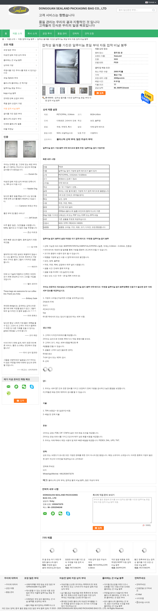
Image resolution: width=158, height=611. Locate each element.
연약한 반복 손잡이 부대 (14, 98)
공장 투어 (47, 33)
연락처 (76, 33)
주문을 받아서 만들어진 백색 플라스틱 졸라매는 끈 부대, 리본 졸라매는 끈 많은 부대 (116, 595)
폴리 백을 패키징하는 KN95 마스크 (40, 605)
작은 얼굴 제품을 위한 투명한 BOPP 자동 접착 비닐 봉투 (121, 562)
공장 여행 (10, 588)
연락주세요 (141, 584)
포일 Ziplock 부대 (11, 78)
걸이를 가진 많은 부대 (13, 114)
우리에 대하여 (12, 584)
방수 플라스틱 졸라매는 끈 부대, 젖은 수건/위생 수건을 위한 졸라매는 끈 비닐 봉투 (116, 603)
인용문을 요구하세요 (144, 589)
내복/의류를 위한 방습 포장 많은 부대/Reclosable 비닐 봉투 (40, 585)
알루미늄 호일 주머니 (12, 88)
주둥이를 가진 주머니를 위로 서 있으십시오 (20, 71)
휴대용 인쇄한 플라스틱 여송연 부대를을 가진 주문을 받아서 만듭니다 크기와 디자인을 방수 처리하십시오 (79, 603)
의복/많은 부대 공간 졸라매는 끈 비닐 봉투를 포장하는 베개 (40, 600)
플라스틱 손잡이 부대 (12, 119)
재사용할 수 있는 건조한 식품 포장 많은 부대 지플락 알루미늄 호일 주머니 (40, 592)
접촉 (102, 93)
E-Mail (139, 594)
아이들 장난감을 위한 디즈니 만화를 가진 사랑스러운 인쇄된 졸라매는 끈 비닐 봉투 (117, 586)
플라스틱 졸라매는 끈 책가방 (15, 83)
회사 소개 (32, 33)
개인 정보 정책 (8, 608)
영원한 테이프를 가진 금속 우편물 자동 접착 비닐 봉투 (75, 562)
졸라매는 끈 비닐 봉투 (13, 60)
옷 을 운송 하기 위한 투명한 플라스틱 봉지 (51, 560)
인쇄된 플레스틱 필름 (12, 124)
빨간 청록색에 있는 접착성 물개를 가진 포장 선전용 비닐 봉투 (144, 562)
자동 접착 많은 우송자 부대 (97, 560)
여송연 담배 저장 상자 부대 (15, 55)
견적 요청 (89, 33)
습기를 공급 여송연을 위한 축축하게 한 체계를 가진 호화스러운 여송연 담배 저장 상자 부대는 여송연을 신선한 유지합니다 (79, 595)
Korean (151, 2)
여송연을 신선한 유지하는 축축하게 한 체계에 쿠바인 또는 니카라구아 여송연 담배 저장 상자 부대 (79, 586)
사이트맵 (140, 598)
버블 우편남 (8, 129)
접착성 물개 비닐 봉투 (75, 480)
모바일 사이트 (143, 602)
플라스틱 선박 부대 (56, 480)
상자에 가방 (8, 65)
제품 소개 (17, 33)
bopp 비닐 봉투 (10, 93)
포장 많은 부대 (10, 50)
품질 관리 (62, 33)
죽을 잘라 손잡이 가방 (13, 103)
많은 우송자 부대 (92, 480)
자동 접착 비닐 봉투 (26, 39)
